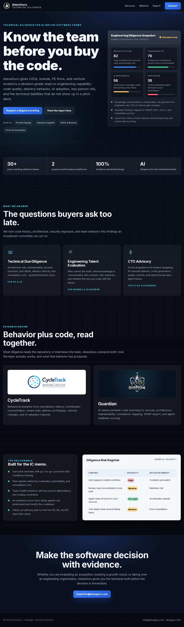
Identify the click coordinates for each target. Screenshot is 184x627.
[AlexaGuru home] (22, 5)
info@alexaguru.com (153, 620)
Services (130, 5)
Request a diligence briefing (22, 110)
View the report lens (59, 110)
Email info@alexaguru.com (92, 594)
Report (156, 5)
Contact (173, 5)
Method (144, 5)
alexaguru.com (173, 620)
